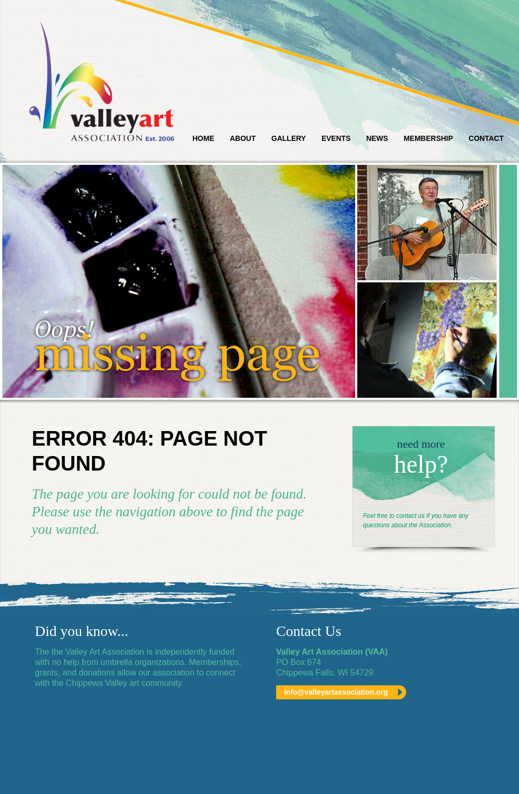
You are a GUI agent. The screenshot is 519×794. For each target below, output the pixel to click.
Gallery (288, 138)
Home (203, 138)
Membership (428, 138)
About (243, 138)
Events (336, 138)
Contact (486, 138)
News (377, 138)
